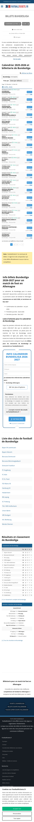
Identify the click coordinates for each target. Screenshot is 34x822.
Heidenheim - (17, 107)
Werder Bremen (7, 524)
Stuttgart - (17, 144)
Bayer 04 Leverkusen (9, 448)
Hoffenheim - (17, 175)
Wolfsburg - (17, 122)
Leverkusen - (17, 167)
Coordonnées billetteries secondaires (12, 748)
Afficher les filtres (27, 73)
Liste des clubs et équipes (9, 773)
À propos (4, 741)
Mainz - (17, 152)
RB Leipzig (5, 497)
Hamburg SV (6, 488)
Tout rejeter (17, 818)
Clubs (24, 24)
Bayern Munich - (17, 212)
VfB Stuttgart (6, 515)
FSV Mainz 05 (6, 484)
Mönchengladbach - (17, 220)
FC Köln (4, 475)
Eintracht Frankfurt (8, 466)
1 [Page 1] (11, 244)
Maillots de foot (6, 779)
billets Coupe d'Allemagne (17, 706)
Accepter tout (17, 809)
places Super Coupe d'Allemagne (17, 710)
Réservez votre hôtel (7, 786)
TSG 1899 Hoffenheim (9, 506)
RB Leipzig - (17, 114)
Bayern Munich (7, 452)
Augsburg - (17, 92)
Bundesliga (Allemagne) (13, 383)
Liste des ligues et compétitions (10, 770)
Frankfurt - (17, 197)
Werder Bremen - (17, 190)
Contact (4, 744)
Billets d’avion (6, 783)
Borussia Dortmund (8, 457)
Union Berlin (6, 511)
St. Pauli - (17, 129)
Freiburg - (17, 205)
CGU (3, 757)
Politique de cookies (7, 751)
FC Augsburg (6, 470)
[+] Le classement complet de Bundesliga (14, 599)
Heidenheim (6, 493)
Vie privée (5, 754)
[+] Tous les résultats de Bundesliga (12, 640)
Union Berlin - (17, 182)
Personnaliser (17, 813)
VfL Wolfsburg (6, 520)
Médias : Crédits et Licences (9, 761)
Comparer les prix (12, 24)
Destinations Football (8, 776)
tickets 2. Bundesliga (17, 703)
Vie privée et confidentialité (17, 423)
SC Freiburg (6, 502)
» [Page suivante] (22, 244)
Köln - (17, 137)
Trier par (6, 81)
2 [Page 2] (14, 244)
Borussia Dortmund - (17, 99)
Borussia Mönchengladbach (11, 461)
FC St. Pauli (5, 479)
